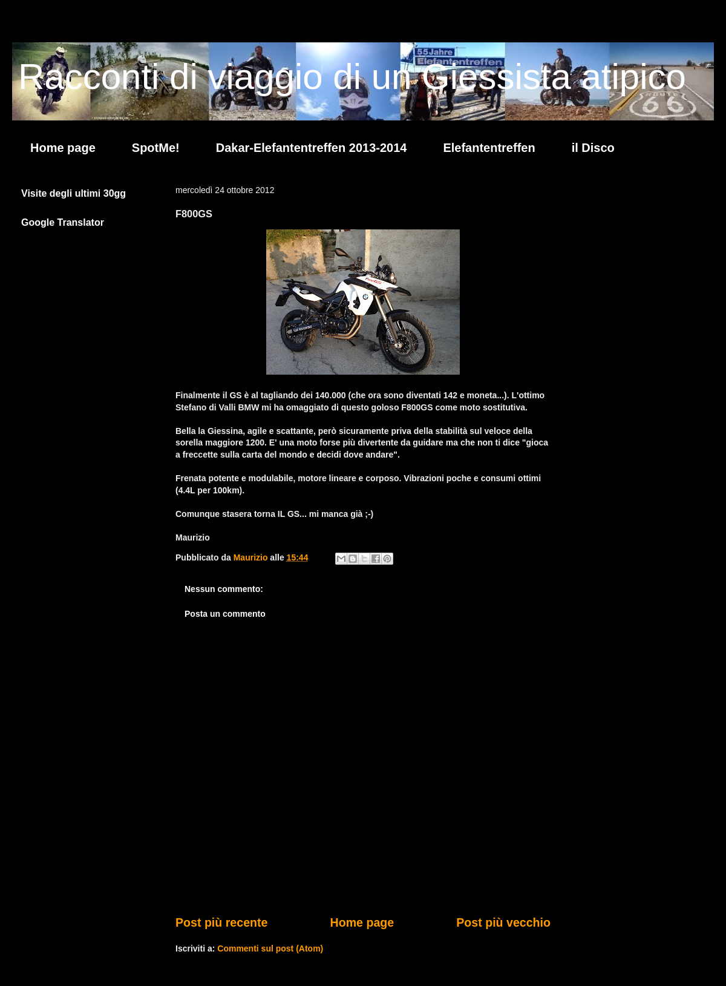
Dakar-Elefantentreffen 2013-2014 (311, 147)
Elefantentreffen (489, 147)
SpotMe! (156, 147)
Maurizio (252, 557)
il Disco (593, 147)
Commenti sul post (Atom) (270, 948)
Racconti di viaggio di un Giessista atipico (352, 76)
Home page (63, 147)
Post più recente (221, 922)
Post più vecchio (503, 922)
